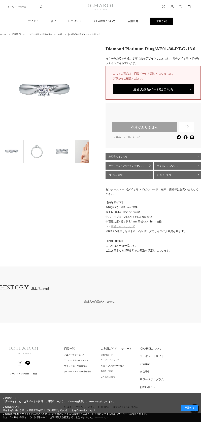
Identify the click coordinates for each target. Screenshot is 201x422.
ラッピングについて (167, 165)
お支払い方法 (116, 175)
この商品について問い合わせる (126, 137)
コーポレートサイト (152, 356)
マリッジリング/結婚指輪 (75, 366)
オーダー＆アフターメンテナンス (126, 165)
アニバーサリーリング (74, 355)
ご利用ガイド (107, 355)
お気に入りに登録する (186, 127)
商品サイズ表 (107, 371)
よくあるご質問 (108, 376)
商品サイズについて (123, 226)
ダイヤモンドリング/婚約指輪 (77, 371)
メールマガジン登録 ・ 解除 (24, 374)
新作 (53, 21)
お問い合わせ (148, 387)
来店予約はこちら (118, 156)
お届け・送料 (164, 175)
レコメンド (75, 21)
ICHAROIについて (105, 21)
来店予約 (161, 21)
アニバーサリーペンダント (76, 360)
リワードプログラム (152, 379)
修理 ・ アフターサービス (112, 366)
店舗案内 (132, 21)
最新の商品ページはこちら (153, 89)
